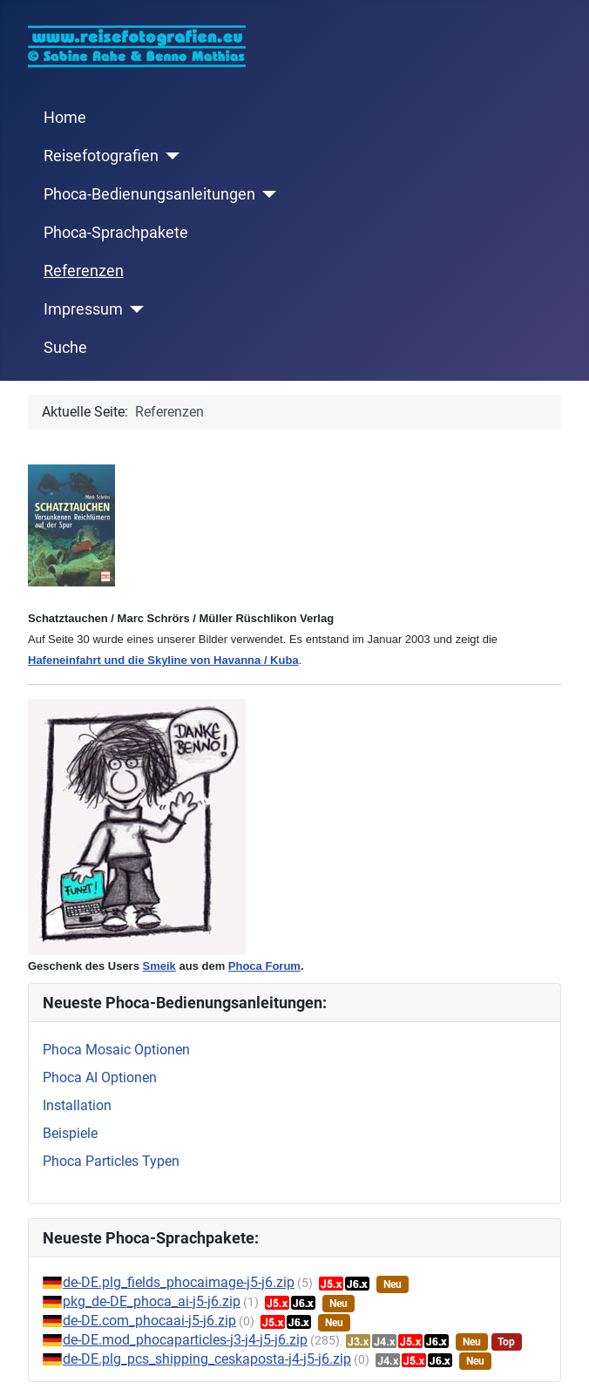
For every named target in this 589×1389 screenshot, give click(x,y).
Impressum (83, 309)
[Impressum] (134, 309)
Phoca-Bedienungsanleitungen (149, 194)
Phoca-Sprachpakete (116, 232)
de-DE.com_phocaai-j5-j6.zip (149, 1320)
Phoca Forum (264, 965)
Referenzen (84, 271)
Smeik (159, 965)
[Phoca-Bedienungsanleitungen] (266, 194)
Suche (65, 347)
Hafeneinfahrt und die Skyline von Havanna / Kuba (163, 660)
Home (65, 117)
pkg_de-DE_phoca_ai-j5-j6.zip (151, 1301)
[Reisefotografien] (169, 155)
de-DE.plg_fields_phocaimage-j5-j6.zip (178, 1282)
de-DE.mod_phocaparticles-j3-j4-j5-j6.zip (185, 1339)
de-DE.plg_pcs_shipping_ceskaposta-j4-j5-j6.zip (207, 1359)
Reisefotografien (101, 156)
